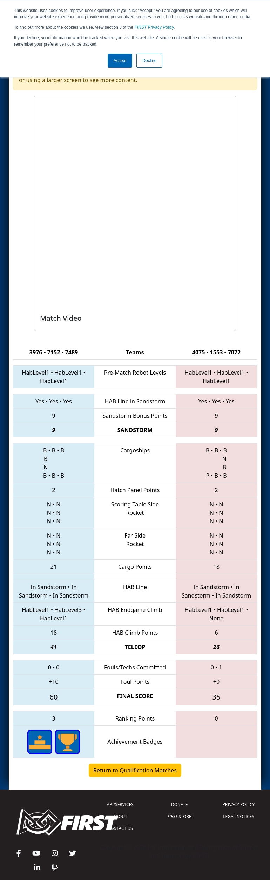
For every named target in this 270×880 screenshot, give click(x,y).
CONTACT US (120, 828)
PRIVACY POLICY (239, 804)
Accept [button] (120, 60)
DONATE (179, 804)
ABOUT (120, 816)
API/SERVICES (120, 804)
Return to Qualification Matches (135, 770)
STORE (179, 816)
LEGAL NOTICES (238, 816)
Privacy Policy (154, 27)
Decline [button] (149, 60)
